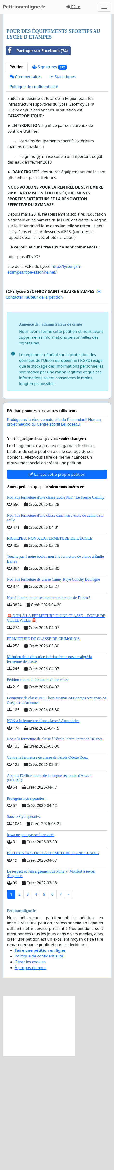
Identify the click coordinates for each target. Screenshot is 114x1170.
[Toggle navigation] (104, 7)
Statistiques (63, 190)
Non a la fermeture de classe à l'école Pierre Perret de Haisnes (54, 853)
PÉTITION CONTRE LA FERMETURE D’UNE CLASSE (53, 967)
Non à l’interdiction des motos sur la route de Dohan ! (48, 712)
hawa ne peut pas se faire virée (30, 949)
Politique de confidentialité (34, 200)
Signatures (49, 181)
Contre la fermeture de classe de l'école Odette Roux (47, 871)
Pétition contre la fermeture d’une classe (38, 794)
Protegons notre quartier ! (27, 912)
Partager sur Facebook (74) (37, 164)
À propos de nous (31, 1081)
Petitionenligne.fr (24, 6)
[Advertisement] (57, 78)
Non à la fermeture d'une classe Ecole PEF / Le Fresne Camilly (55, 611)
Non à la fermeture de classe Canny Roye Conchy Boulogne (53, 693)
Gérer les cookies (30, 1076)
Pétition (17, 181)
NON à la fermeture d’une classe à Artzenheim (43, 835)
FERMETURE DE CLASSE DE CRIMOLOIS (43, 753)
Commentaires (26, 190)
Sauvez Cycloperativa (24, 931)
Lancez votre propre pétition (57, 588)
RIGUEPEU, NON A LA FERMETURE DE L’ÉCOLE (49, 652)
